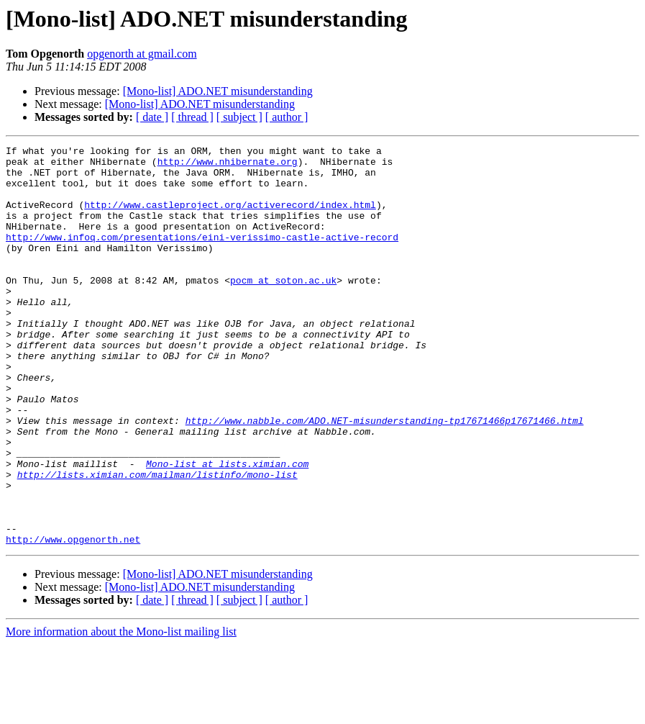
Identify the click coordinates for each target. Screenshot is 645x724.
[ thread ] (192, 117)
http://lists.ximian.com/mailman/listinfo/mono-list (157, 541)
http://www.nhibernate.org (227, 165)
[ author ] (286, 117)
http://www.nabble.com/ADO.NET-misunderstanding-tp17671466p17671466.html (385, 476)
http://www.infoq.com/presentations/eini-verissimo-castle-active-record (202, 256)
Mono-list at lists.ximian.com (227, 528)
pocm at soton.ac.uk (283, 308)
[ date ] (152, 117)
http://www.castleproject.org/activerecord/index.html (230, 217)
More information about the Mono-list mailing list (121, 711)
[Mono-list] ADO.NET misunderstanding (218, 91)
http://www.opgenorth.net (73, 618)
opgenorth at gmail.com (141, 53)
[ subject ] (239, 117)
